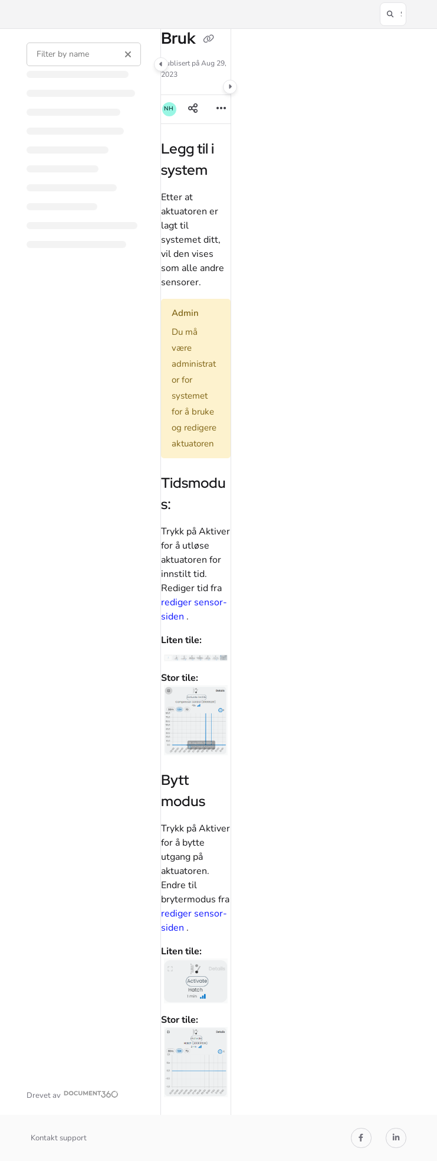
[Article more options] (221, 109)
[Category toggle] (161, 64)
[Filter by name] (84, 54)
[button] (393, 14)
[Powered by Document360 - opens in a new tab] (73, 1094)
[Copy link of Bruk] (208, 39)
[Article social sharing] (192, 109)
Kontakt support (59, 1138)
